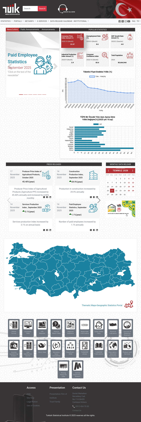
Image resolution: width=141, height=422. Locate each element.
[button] (10, 66)
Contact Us (76, 410)
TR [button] (138, 21)
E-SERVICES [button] (42, 21)
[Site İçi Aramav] (30, 8)
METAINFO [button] (29, 21)
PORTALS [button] (18, 21)
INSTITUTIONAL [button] (80, 21)
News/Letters (12, 29)
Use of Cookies (33, 405)
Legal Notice (32, 402)
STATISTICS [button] (6, 21)
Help (29, 394)
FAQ (133, 21)
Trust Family (55, 402)
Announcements (48, 29)
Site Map (30, 398)
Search (42, 8)
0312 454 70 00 (82, 406)
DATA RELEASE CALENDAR (61, 21)
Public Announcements (29, 29)
